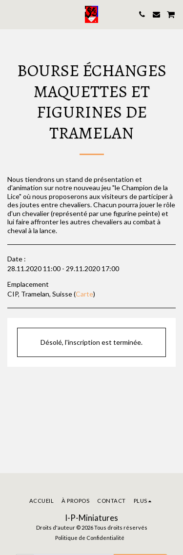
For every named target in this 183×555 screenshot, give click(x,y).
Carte (84, 294)
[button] (10, 14)
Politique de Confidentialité (89, 538)
